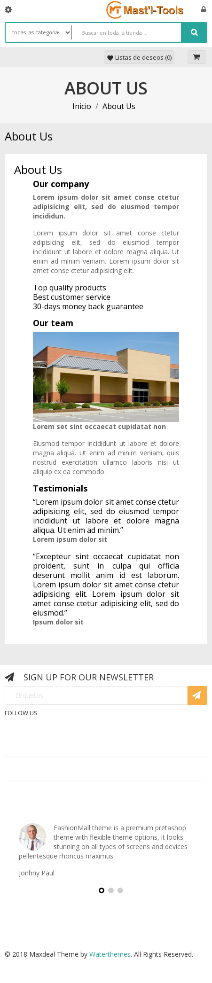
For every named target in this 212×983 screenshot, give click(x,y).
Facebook (55, 720)
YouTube (122, 720)
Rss (100, 720)
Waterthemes (109, 954)
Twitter (78, 720)
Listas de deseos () (139, 57)
